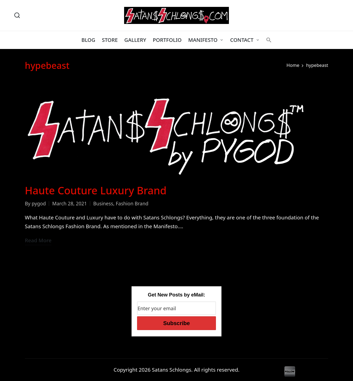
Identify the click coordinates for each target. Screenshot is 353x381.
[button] (269, 40)
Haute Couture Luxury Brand (96, 190)
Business (103, 203)
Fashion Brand (132, 203)
